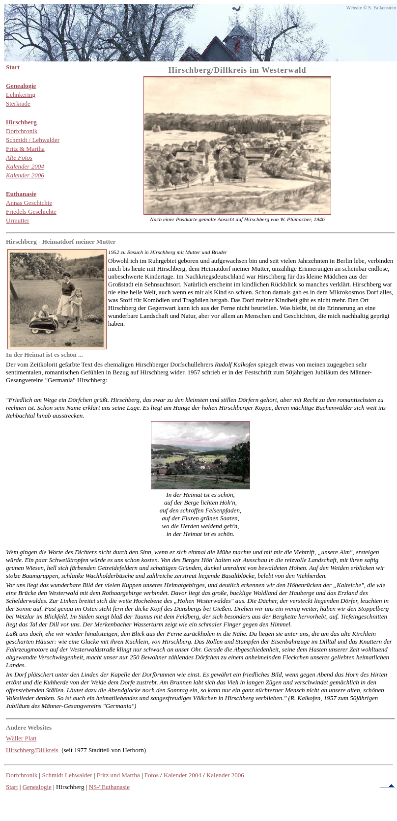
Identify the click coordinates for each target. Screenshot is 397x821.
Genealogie (37, 787)
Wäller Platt (21, 738)
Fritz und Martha (118, 775)
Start (12, 787)
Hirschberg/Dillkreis (32, 750)
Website (354, 7)
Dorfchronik (21, 775)
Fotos (151, 775)
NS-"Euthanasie (109, 787)
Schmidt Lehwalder (67, 775)
